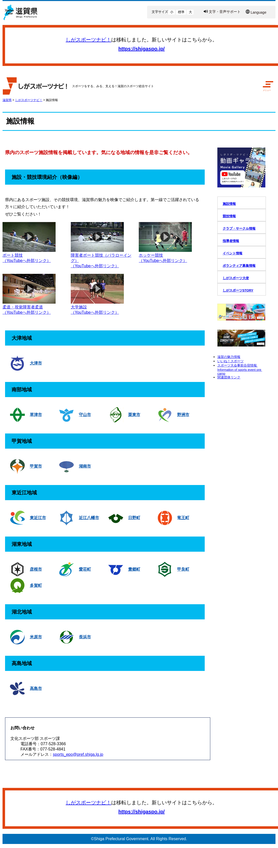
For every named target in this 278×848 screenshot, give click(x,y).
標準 (181, 12)
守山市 (85, 415)
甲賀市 (36, 466)
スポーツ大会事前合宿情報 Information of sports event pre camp (239, 369)
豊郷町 (134, 569)
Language (258, 12)
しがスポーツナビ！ (88, 39)
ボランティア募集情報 (239, 266)
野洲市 (183, 415)
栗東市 (134, 415)
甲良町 (183, 569)
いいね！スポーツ (230, 361)
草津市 (36, 415)
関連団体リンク (228, 377)
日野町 (134, 518)
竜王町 (183, 518)
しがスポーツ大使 (236, 278)
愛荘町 (85, 569)
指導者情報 (231, 241)
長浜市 (85, 637)
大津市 (36, 363)
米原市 (36, 637)
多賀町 (36, 585)
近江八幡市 (89, 518)
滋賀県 (7, 100)
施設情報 (52, 100)
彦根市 (36, 569)
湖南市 (85, 466)
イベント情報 (232, 253)
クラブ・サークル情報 (239, 228)
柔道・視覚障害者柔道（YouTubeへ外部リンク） (29, 307)
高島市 (36, 688)
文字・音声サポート (225, 12)
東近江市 (38, 518)
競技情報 (229, 216)
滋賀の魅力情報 (228, 357)
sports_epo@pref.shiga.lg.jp (78, 754)
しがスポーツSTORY (238, 290)
